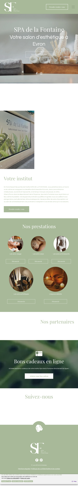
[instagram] (41, 74)
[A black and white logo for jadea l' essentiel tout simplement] (59, 333)
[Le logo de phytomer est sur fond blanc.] (45, 333)
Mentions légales (24, 469)
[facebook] (36, 74)
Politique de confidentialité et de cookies (45, 469)
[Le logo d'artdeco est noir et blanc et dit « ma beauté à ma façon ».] (65, 333)
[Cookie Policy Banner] (39, 479)
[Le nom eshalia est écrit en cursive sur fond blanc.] (52, 333)
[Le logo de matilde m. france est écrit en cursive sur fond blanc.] (72, 333)
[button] (73, 6)
